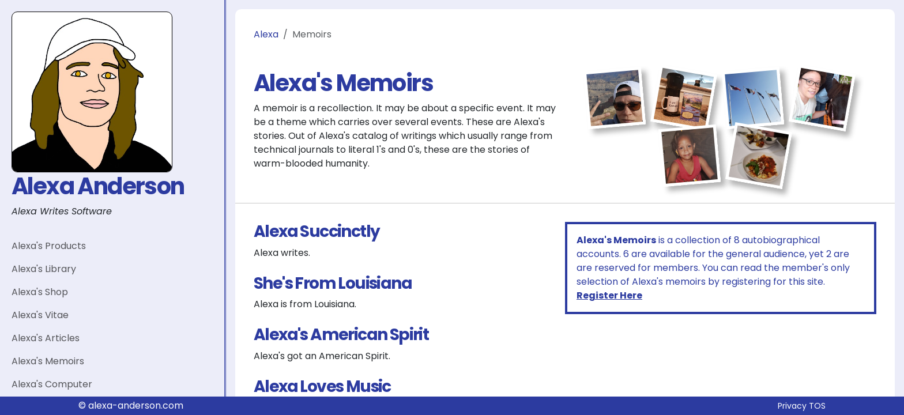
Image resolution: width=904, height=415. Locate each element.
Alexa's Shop (40, 292)
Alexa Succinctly (316, 231)
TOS (817, 406)
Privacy (792, 406)
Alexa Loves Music (322, 386)
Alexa (266, 34)
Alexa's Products (49, 245)
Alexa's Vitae (40, 315)
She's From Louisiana (333, 283)
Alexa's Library (44, 269)
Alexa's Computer (52, 384)
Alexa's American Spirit (341, 334)
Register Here (609, 295)
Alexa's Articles (46, 338)
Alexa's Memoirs (48, 361)
